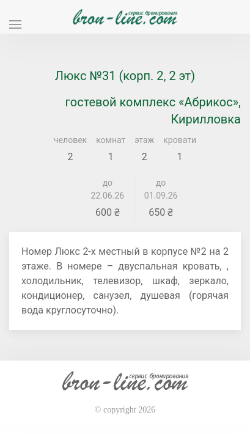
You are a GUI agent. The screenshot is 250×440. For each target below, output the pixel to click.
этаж (144, 140)
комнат (110, 140)
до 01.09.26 (161, 189)
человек (70, 140)
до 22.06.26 (108, 189)
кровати (179, 140)
